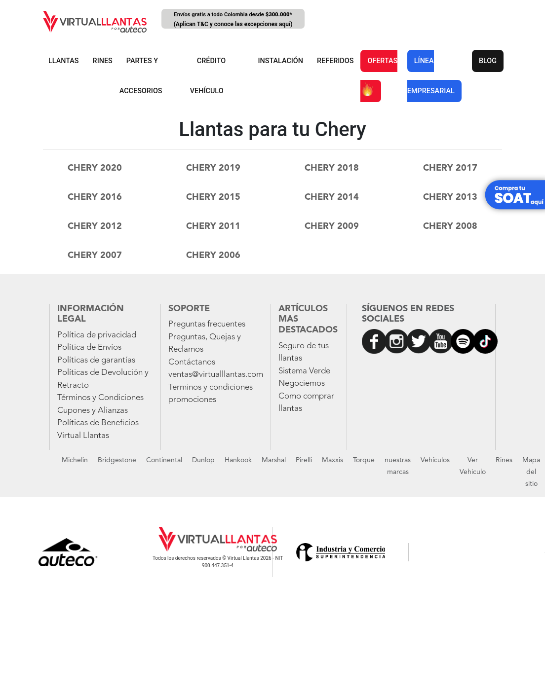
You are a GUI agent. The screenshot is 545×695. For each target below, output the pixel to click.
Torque (364, 460)
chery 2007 (95, 255)
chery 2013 (450, 197)
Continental (164, 460)
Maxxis (332, 460)
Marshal (274, 460)
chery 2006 (213, 255)
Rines (504, 460)
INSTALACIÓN (280, 61)
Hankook (238, 460)
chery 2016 (95, 197)
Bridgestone (117, 460)
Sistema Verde (304, 371)
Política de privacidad (96, 335)
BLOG (488, 61)
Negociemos (301, 383)
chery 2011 (213, 226)
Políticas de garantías (96, 360)
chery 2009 (332, 226)
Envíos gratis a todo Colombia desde (233, 20)
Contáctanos (191, 362)
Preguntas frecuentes (206, 324)
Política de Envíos (89, 347)
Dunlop (203, 460)
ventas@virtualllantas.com (215, 374)
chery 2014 (332, 197)
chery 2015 (213, 197)
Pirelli (304, 460)
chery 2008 (450, 226)
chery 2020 (95, 168)
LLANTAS (63, 61)
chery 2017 (450, 168)
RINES (103, 61)
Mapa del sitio (531, 472)
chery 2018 (332, 168)
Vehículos (435, 460)
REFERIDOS (335, 61)
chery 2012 (95, 226)
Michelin (75, 460)
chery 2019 (213, 168)
